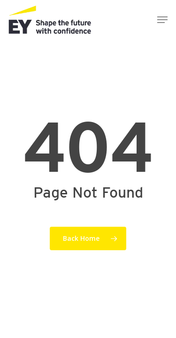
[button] (162, 19)
